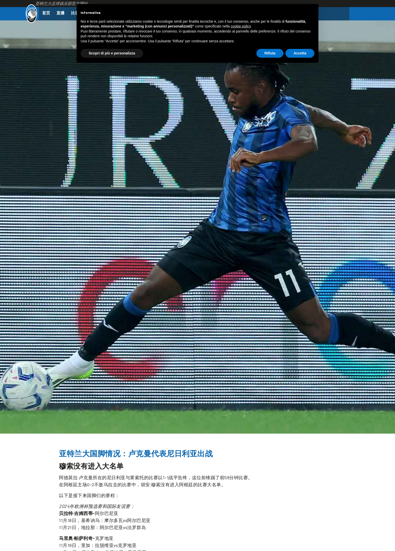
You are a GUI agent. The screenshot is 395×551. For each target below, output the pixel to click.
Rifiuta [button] (270, 53)
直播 (62, 12)
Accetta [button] (299, 53)
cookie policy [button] (241, 26)
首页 (47, 12)
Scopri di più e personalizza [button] (112, 53)
